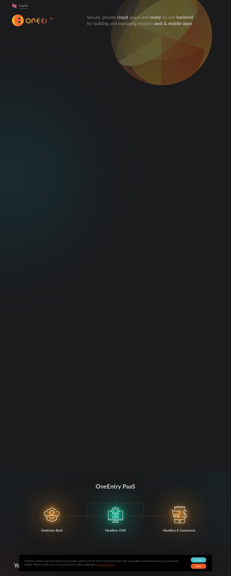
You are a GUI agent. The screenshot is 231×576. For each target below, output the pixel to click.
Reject (198, 566)
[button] (20, 6)
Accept (198, 560)
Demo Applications (114, 6)
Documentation (149, 6)
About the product (90, 6)
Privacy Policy (106, 565)
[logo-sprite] (45, 20)
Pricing (133, 6)
